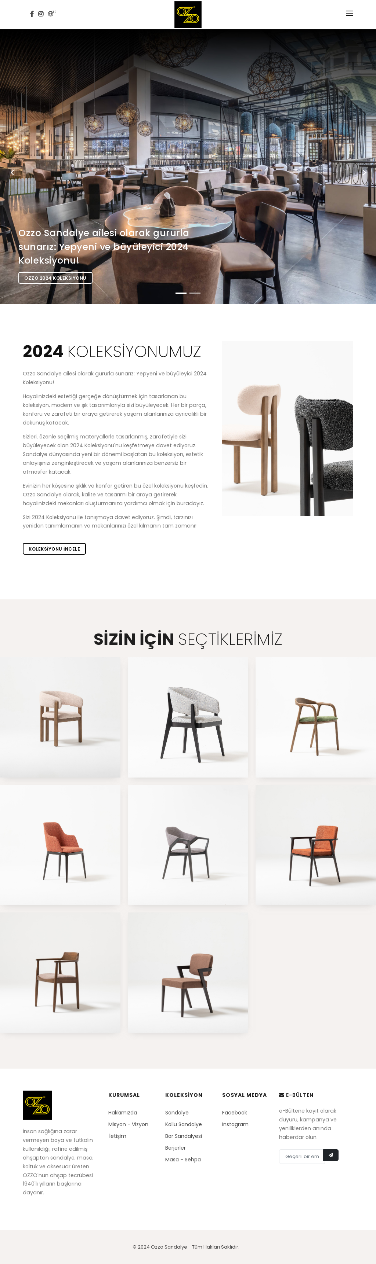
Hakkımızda (122, 1112)
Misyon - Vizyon (128, 1124)
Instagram (235, 1124)
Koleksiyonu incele (54, 549)
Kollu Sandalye (183, 1124)
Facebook (234, 1112)
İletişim (117, 1136)
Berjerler (175, 1147)
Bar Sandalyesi (183, 1136)
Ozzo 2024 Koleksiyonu (55, 278)
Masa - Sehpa (183, 1159)
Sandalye (177, 1112)
